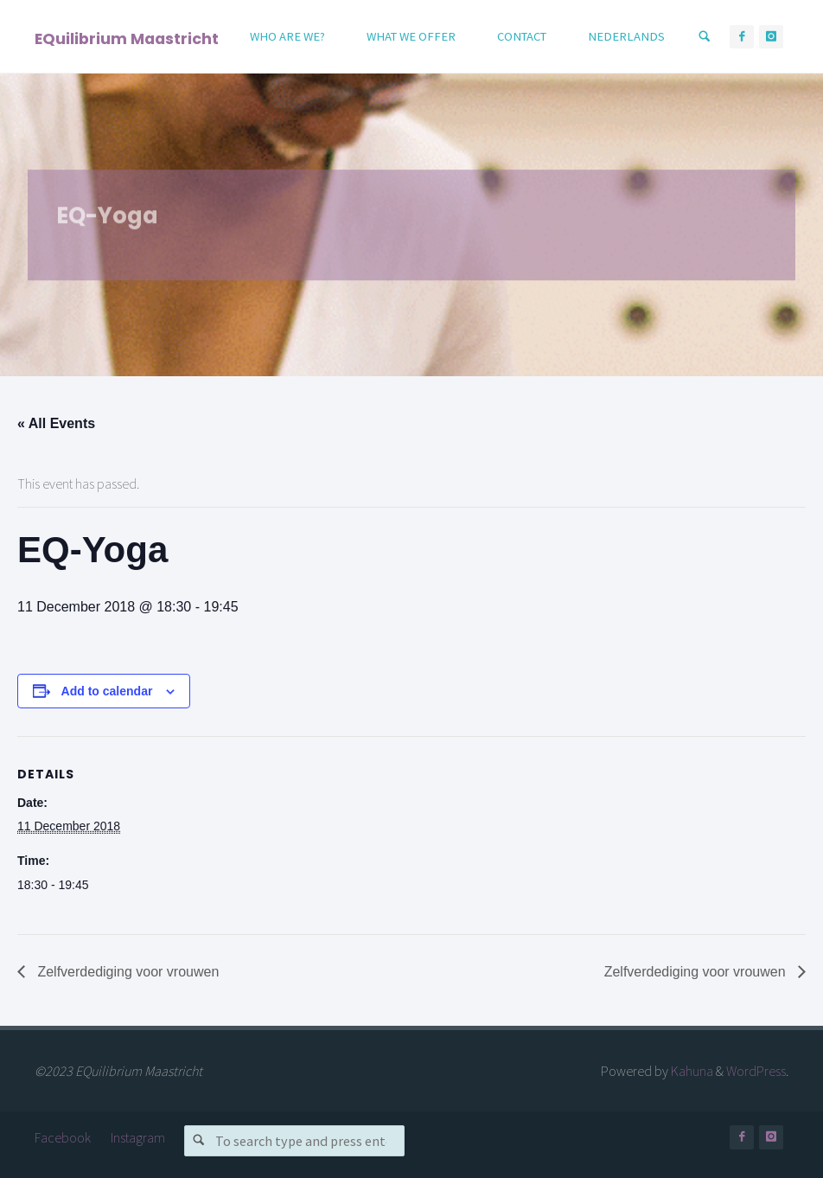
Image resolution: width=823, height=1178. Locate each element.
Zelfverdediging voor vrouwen (126, 971)
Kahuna (690, 1070)
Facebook (63, 1137)
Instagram (138, 1137)
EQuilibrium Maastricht (127, 37)
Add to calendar (107, 691)
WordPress (756, 1070)
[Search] (704, 37)
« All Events (56, 423)
